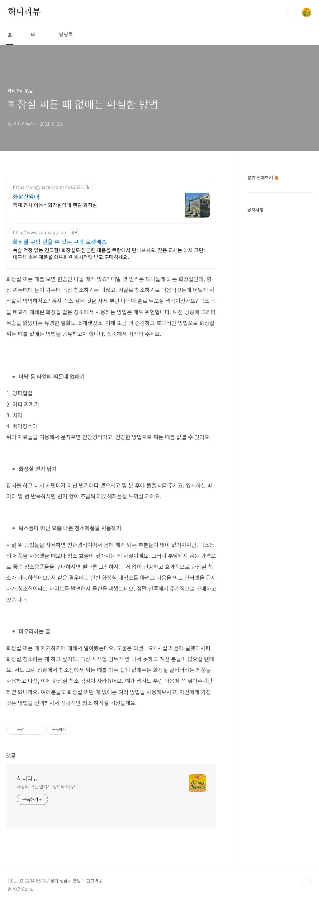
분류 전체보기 (262, 177)
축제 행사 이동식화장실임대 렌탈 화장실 (55, 204)
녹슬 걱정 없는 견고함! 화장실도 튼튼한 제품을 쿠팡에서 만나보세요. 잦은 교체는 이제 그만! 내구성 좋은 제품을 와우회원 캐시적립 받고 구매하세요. (109, 253)
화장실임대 (26, 196)
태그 (35, 34)
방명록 (66, 34)
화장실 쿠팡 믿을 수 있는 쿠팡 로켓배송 (60, 241)
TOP (307, 883)
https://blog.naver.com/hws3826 (48, 187)
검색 (292, 12)
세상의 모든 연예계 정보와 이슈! (46, 786)
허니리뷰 (24, 12)
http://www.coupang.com (40, 232)
